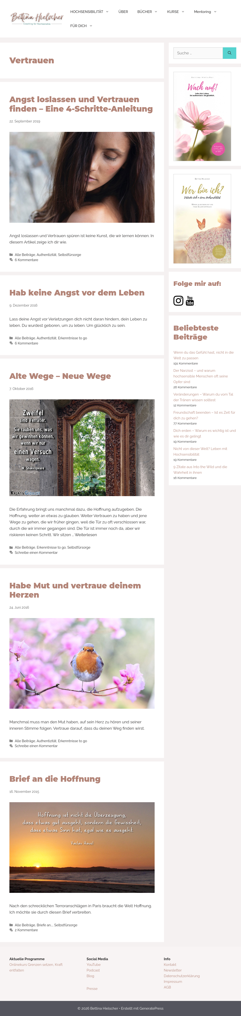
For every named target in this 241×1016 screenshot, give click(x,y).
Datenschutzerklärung (182, 976)
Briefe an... (44, 925)
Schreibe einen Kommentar (36, 553)
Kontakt (170, 965)
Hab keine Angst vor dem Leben (77, 292)
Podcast (93, 970)
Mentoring (208, 12)
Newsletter (173, 970)
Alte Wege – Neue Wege (60, 376)
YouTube (94, 965)
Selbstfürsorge (69, 255)
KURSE (178, 12)
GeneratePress (152, 1008)
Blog (90, 976)
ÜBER (123, 12)
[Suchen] (229, 53)
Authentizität (46, 255)
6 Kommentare (26, 260)
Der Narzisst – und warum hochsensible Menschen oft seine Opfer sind (200, 376)
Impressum (173, 982)
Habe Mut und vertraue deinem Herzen (75, 590)
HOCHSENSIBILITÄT (92, 12)
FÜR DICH (83, 26)
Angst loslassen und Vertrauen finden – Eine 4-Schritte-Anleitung (81, 104)
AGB (167, 987)
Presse (92, 989)
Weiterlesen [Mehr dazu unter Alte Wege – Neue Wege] (86, 534)
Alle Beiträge (25, 255)
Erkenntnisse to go (72, 338)
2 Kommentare (26, 930)
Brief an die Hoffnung (54, 779)
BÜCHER (150, 12)
